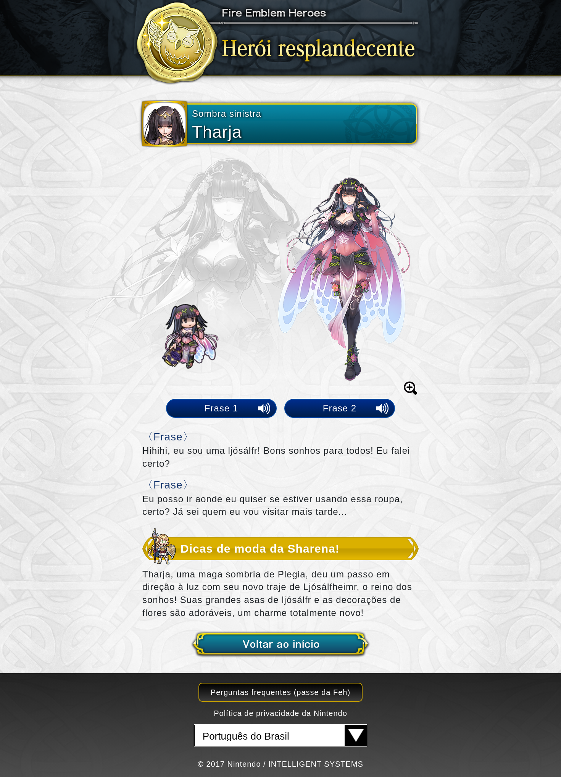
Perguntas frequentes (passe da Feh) (280, 692)
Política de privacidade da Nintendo (280, 713)
